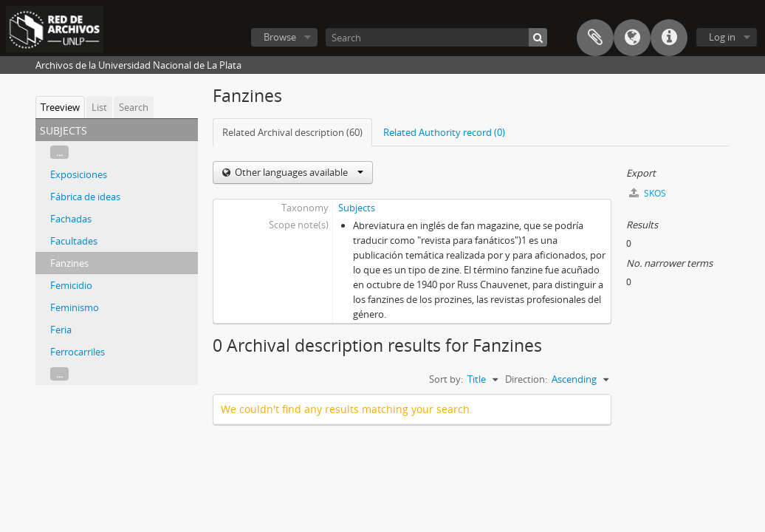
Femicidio (71, 285)
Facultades (73, 241)
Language (632, 37)
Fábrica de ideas (85, 196)
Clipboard (595, 37)
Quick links (669, 37)
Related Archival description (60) (292, 132)
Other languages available (298, 172)
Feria (61, 329)
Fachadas (71, 218)
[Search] (436, 37)
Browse (280, 37)
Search (133, 107)
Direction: (526, 379)
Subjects (356, 207)
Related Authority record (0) (444, 132)
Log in (722, 37)
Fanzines (69, 263)
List (99, 107)
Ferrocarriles (77, 351)
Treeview (60, 107)
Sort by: (446, 379)
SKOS (647, 193)
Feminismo (74, 307)
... (59, 152)
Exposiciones (78, 174)
